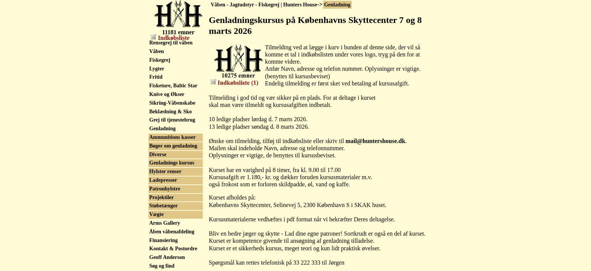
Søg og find (162, 266)
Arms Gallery (164, 223)
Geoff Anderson (167, 257)
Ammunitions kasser (172, 137)
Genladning (337, 5)
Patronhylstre (164, 189)
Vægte (156, 214)
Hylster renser (165, 171)
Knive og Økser (166, 94)
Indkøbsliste (170, 38)
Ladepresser (163, 180)
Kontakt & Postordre (173, 248)
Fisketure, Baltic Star (173, 85)
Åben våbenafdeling (171, 231)
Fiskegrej (159, 60)
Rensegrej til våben (171, 43)
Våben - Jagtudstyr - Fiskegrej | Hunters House (264, 5)
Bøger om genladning (173, 146)
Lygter (156, 69)
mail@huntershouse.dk (375, 141)
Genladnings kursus (171, 163)
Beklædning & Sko (170, 111)
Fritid (155, 77)
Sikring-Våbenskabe (172, 103)
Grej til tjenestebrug (172, 120)
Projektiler (161, 197)
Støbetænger (163, 206)
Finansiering (163, 240)
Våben (156, 51)
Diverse (157, 154)
